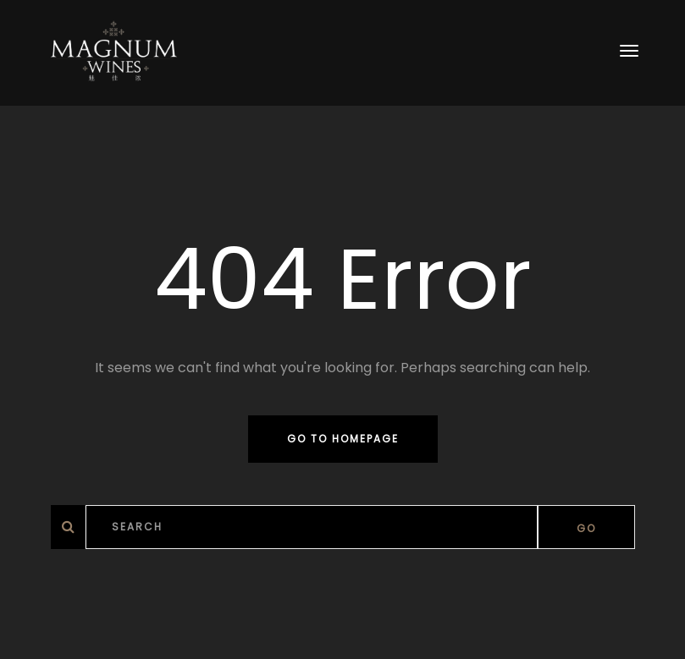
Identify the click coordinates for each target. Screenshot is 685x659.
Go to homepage (343, 438)
